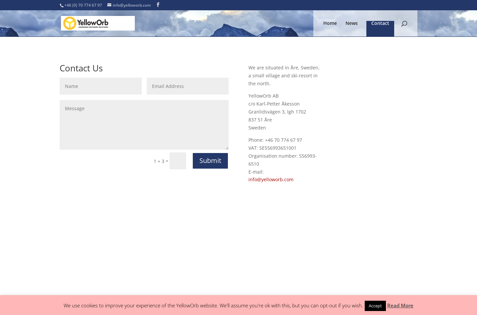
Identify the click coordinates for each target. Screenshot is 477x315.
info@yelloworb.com (270, 179)
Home (330, 23)
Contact (380, 23)
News (351, 23)
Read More (400, 305)
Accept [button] (375, 306)
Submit (210, 160)
